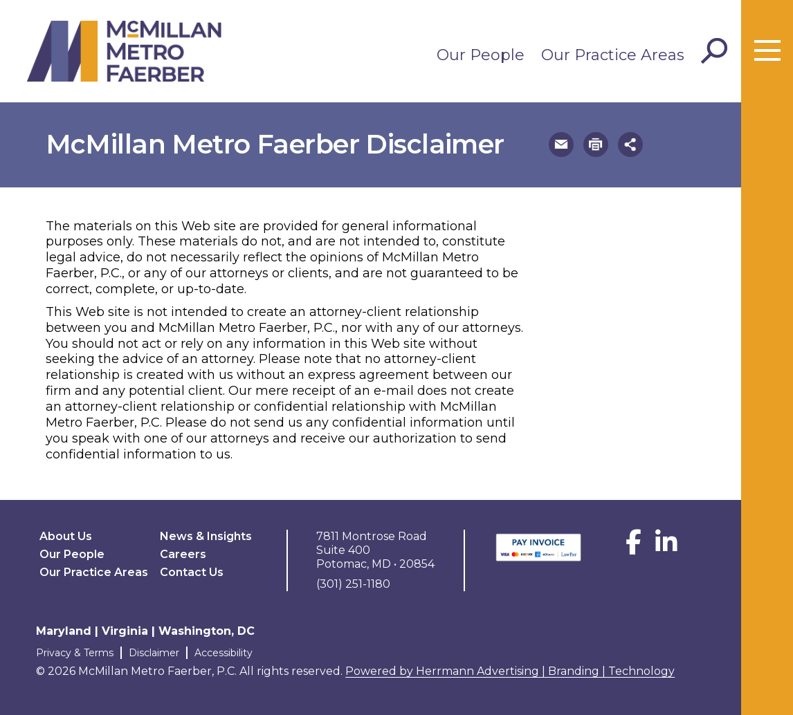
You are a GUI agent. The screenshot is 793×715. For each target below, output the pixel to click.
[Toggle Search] (714, 51)
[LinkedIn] (666, 547)
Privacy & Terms (74, 653)
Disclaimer (154, 653)
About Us (65, 536)
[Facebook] (633, 547)
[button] (561, 144)
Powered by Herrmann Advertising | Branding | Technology (510, 671)
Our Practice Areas (612, 55)
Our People (481, 55)
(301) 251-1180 (353, 584)
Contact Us (192, 572)
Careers (183, 554)
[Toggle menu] (767, 51)
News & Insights (206, 536)
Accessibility (223, 653)
